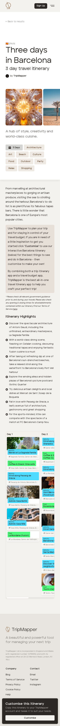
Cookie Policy (13, 690)
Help (8, 695)
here (15, 309)
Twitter (34, 680)
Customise (30, 718)
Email (33, 675)
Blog (8, 675)
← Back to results (15, 21)
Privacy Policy (13, 685)
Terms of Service (15, 680)
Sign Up (40, 6)
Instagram (35, 685)
